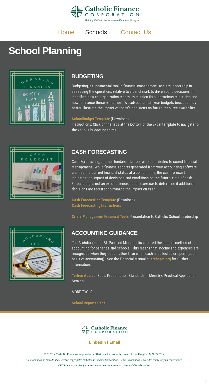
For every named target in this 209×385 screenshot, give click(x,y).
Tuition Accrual (85, 275)
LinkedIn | (99, 342)
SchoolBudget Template (91, 119)
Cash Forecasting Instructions (96, 205)
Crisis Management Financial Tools (100, 216)
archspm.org (161, 259)
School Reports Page (88, 303)
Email (115, 342)
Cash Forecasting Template (94, 200)
